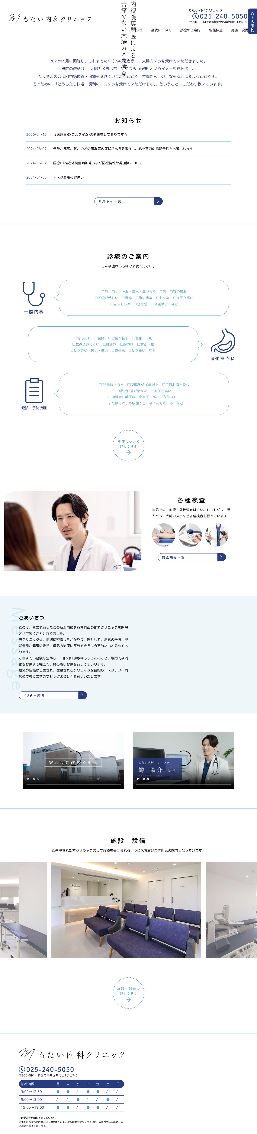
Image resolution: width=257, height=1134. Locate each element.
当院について (161, 30)
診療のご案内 (190, 30)
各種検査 (216, 30)
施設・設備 (239, 30)
